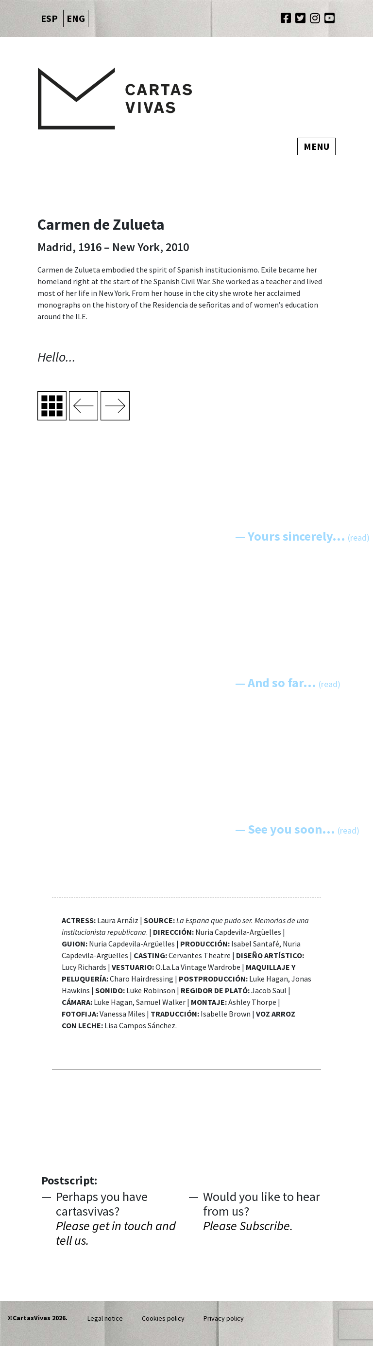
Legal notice (105, 1318)
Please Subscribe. (248, 1226)
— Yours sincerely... (302, 536)
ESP (49, 18)
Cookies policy (163, 1318)
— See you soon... (297, 829)
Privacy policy (223, 1318)
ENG (76, 18)
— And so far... (287, 682)
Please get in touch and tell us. (116, 1233)
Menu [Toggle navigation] (316, 146)
